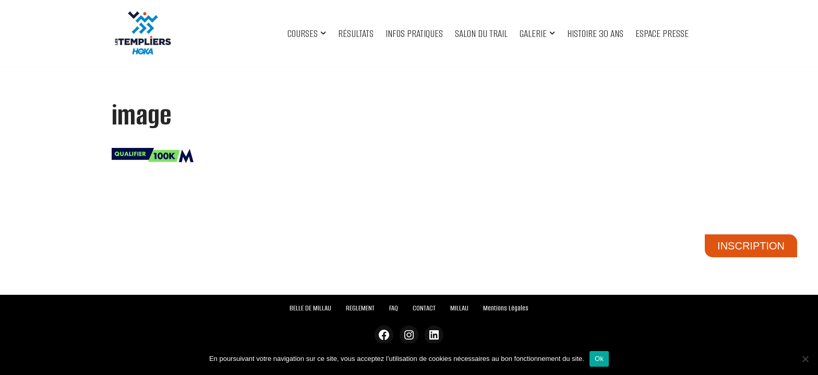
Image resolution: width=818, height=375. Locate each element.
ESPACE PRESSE (662, 34)
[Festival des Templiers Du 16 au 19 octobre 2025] (143, 33)
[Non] (805, 359)
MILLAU (459, 308)
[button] (323, 33)
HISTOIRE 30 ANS (595, 34)
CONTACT (424, 308)
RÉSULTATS (356, 34)
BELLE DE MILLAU (310, 308)
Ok (599, 358)
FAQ (393, 308)
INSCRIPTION (751, 246)
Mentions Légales (505, 308)
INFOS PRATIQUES (414, 34)
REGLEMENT (360, 308)
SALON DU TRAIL (481, 34)
